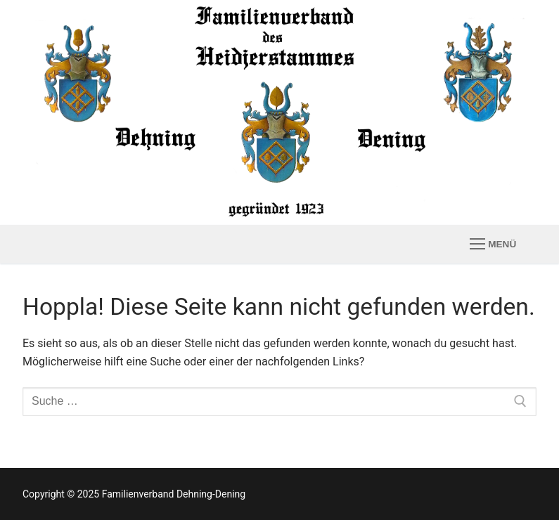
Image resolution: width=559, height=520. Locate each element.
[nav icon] (493, 244)
